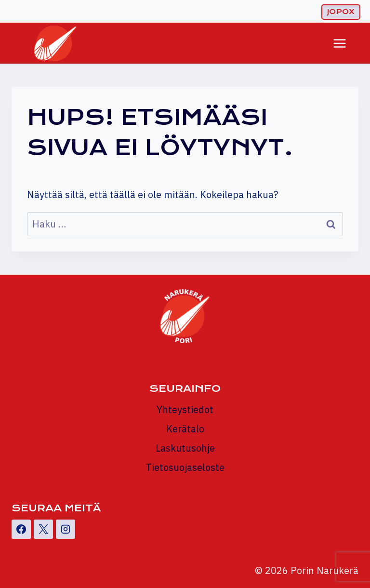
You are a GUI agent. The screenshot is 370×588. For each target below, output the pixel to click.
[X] (43, 529)
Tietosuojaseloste (185, 467)
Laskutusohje (185, 447)
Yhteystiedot (185, 409)
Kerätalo (185, 428)
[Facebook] (21, 529)
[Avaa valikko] (339, 43)
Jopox (341, 11)
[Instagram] (65, 529)
